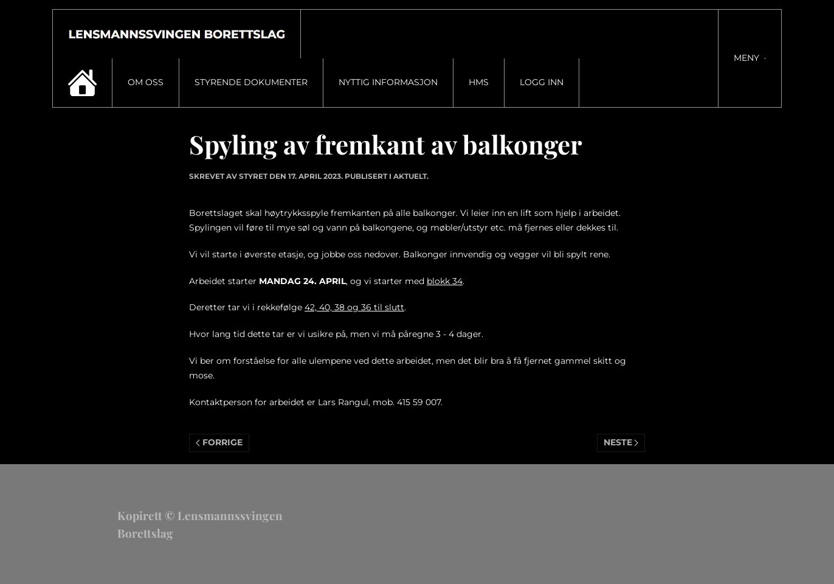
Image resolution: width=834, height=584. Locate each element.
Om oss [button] (146, 82)
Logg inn (541, 82)
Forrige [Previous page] (219, 442)
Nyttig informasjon (388, 82)
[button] (750, 58)
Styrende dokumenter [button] (251, 82)
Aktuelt (410, 176)
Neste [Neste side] (621, 442)
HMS (479, 82)
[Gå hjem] (177, 34)
